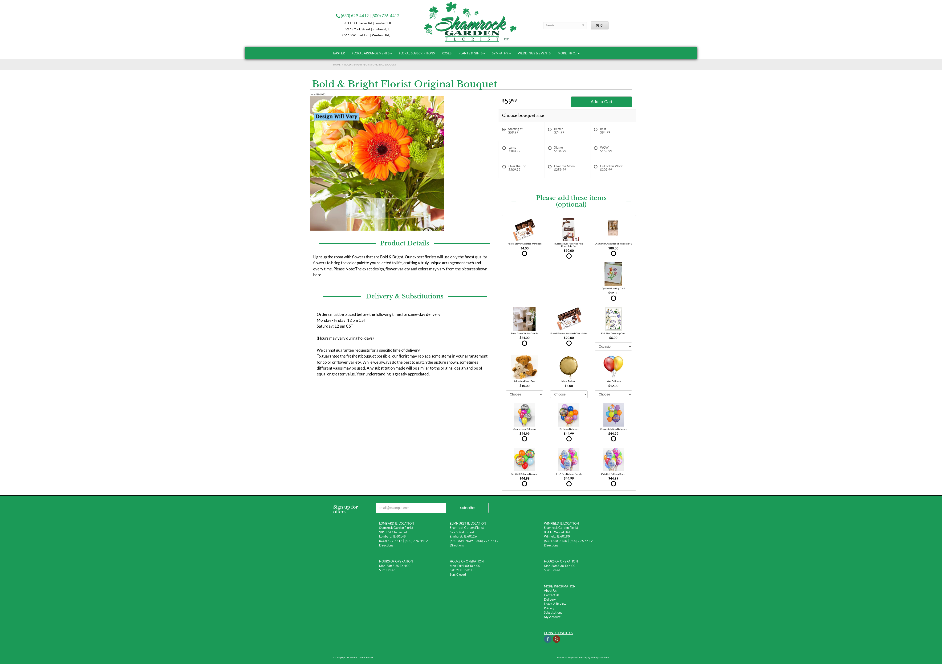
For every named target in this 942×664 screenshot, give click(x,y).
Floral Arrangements (371, 53)
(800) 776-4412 (385, 15)
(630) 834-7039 (461, 541)
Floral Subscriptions (417, 53)
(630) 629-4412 (352, 15)
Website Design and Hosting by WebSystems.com (583, 657)
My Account (552, 617)
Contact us (552, 595)
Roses (446, 53)
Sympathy (500, 53)
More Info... (567, 53)
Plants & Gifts (471, 53)
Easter (339, 53)
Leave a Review (555, 604)
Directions (386, 545)
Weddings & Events (534, 53)
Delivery (550, 599)
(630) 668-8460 (555, 541)
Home (337, 64)
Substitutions (553, 612)
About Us (550, 590)
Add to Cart (601, 101)
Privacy (549, 608)
